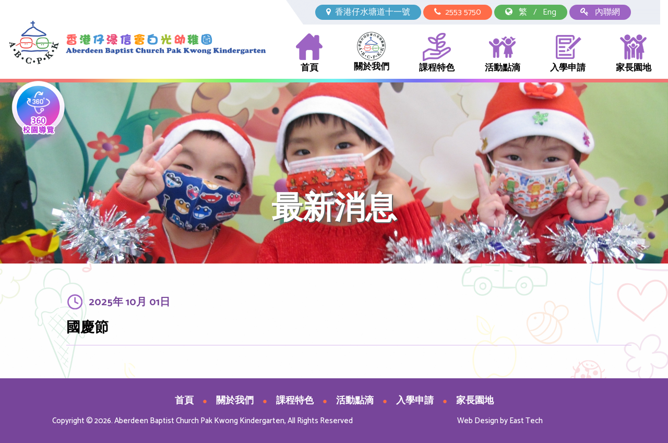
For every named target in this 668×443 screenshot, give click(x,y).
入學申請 (568, 53)
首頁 (309, 53)
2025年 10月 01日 (129, 303)
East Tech (526, 420)
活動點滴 (502, 53)
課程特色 (437, 53)
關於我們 (371, 53)
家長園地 (633, 53)
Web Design (477, 420)
